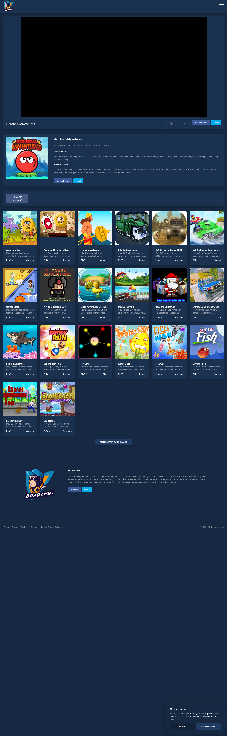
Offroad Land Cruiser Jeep (206, 307)
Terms (7, 621)
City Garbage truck (127, 250)
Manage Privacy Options (51, 621)
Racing (218, 317)
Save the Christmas (165, 307)
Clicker (106, 374)
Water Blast (124, 364)
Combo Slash (13, 307)
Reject (182, 727)
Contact (34, 621)
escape (96, 145)
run (88, 145)
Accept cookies (208, 727)
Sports (218, 260)
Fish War (159, 364)
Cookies (24, 621)
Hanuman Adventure (91, 250)
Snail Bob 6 (49, 421)
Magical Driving (126, 307)
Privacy (15, 621)
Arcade (71, 145)
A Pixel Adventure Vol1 (55, 307)
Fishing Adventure (15, 364)
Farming (217, 374)
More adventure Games (113, 442)
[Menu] (221, 6)
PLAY (8, 260)
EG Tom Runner (14, 421)
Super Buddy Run (52, 364)
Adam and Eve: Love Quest (57, 250)
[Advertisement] (113, 495)
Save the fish (199, 364)
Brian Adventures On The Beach (97, 307)
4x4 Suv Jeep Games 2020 (168, 250)
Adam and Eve (13, 250)
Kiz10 (80, 145)
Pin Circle (86, 364)
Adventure (59, 145)
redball (106, 145)
